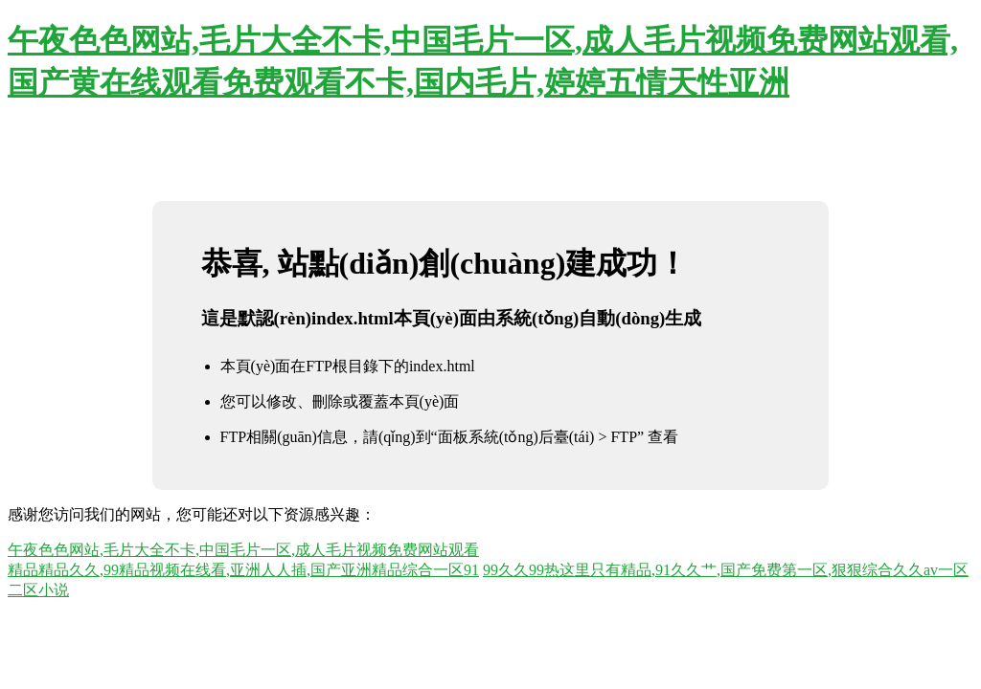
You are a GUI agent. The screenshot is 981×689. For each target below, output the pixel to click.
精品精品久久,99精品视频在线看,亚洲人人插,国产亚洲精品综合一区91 (243, 570)
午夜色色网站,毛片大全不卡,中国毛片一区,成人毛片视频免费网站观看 (243, 550)
